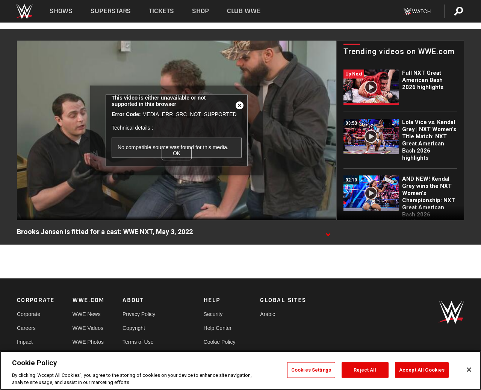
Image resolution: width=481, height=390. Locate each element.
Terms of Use (138, 342)
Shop (200, 11)
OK (176, 153)
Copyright (134, 328)
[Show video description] (328, 232)
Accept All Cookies (422, 370)
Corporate (28, 314)
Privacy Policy (139, 314)
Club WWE (244, 11)
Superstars (111, 11)
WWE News (87, 314)
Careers (26, 328)
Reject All (365, 370)
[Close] (469, 369)
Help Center (218, 328)
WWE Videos (88, 328)
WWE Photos (88, 342)
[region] (240, 370)
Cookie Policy (220, 342)
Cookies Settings (311, 370)
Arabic (267, 314)
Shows (61, 11)
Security (213, 314)
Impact (25, 342)
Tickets (161, 11)
